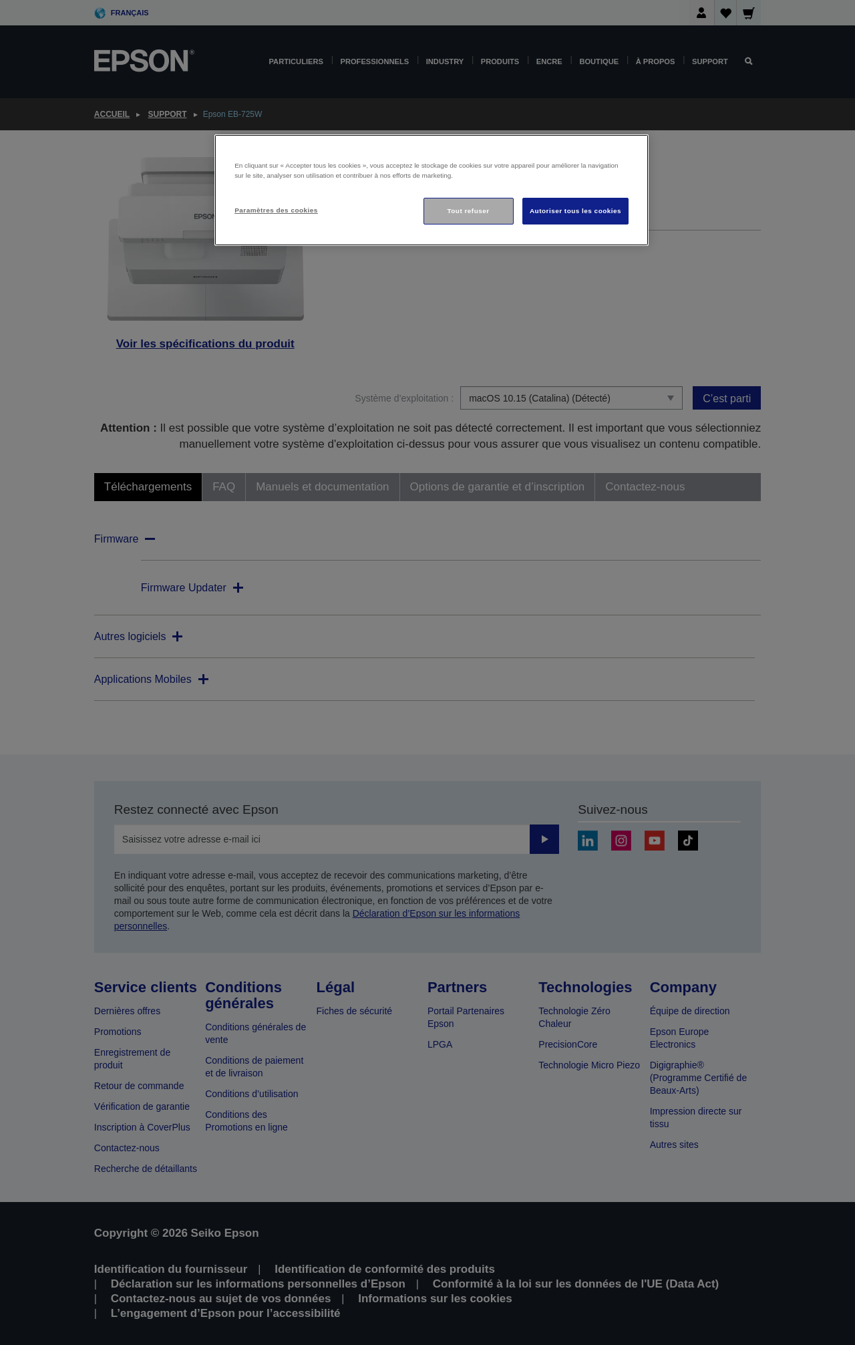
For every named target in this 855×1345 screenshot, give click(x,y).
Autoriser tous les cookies (575, 210)
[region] (431, 190)
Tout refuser (468, 210)
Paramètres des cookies (276, 210)
